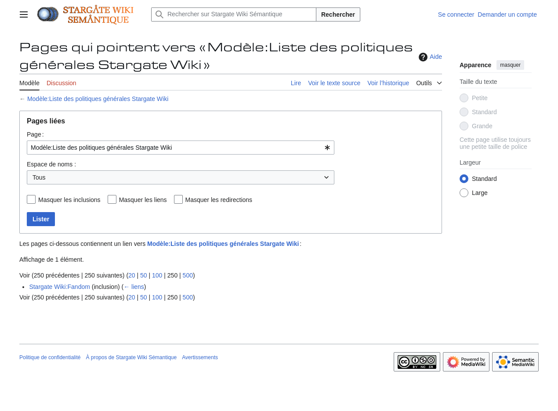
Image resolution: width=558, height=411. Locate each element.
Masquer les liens (143, 199)
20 (131, 275)
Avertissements (200, 357)
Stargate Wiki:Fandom (59, 286)
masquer (510, 65)
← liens (133, 286)
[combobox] (180, 148)
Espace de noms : (51, 164)
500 (188, 275)
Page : (35, 134)
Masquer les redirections (219, 199)
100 (157, 275)
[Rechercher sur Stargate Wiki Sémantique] (233, 14)
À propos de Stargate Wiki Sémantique (131, 357)
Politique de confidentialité (49, 357)
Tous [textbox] (39, 177)
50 (143, 275)
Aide (429, 57)
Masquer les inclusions (69, 199)
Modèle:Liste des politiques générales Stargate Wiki (97, 98)
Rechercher (338, 14)
